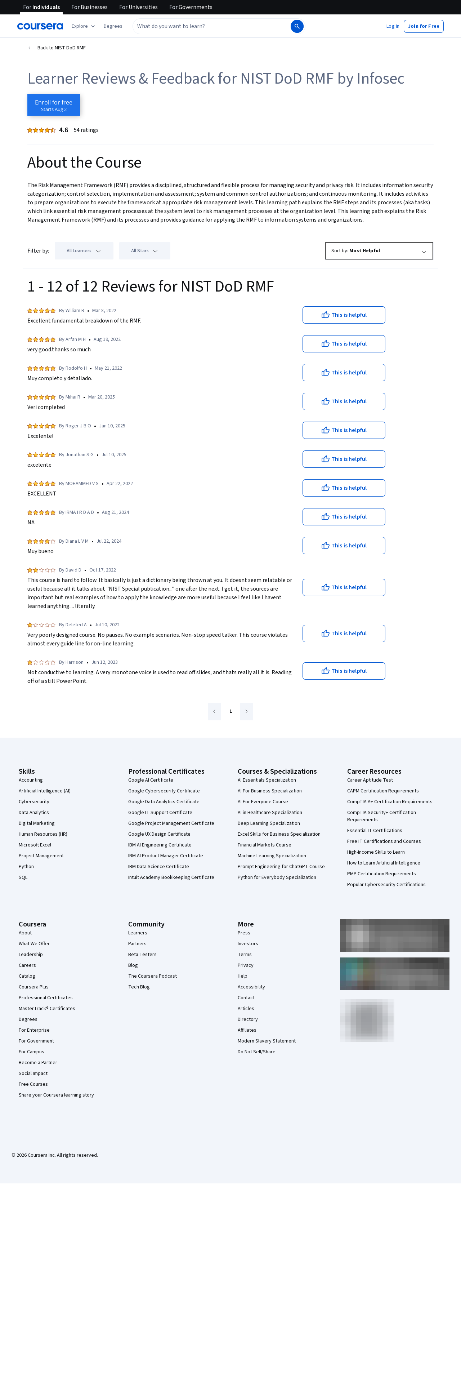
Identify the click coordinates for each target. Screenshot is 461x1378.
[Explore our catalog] (84, 26)
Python (26, 866)
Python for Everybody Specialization (277, 877)
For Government (36, 1041)
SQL (23, 877)
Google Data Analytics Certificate (164, 801)
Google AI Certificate (150, 780)
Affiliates (247, 1030)
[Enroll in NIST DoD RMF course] (53, 105)
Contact (246, 997)
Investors (248, 943)
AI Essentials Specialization (267, 780)
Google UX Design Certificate (159, 834)
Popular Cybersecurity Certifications (386, 884)
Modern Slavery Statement (267, 1041)
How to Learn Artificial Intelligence (383, 863)
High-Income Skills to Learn (376, 852)
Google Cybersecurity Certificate (164, 791)
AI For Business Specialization (270, 791)
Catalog (27, 976)
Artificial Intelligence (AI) (45, 791)
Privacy (246, 965)
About (25, 933)
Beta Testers (142, 954)
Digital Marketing (37, 823)
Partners (137, 943)
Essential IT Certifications (374, 830)
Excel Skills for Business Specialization (279, 834)
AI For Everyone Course (263, 801)
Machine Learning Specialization (272, 855)
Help (242, 976)
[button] (113, 26)
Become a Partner (38, 1062)
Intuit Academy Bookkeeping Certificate (171, 877)
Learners (137, 933)
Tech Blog (139, 987)
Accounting (31, 780)
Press (244, 933)
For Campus (31, 1051)
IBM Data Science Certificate (158, 866)
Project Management (41, 855)
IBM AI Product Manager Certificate (165, 855)
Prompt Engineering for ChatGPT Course (281, 866)
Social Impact (33, 1073)
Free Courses (33, 1084)
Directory (248, 1019)
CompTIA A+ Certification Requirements (390, 801)
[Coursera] (40, 26)
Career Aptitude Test (370, 780)
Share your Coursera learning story (56, 1095)
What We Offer (34, 943)
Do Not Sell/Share (257, 1051)
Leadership (31, 954)
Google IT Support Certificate (160, 812)
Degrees (28, 1019)
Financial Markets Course (264, 845)
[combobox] (204, 26)
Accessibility (251, 987)
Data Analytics (34, 812)
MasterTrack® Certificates (47, 1008)
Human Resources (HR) (43, 834)
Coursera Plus (34, 987)
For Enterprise (34, 1030)
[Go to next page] (246, 711)
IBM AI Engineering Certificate (160, 845)
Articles (246, 1008)
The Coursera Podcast (152, 976)
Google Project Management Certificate (171, 823)
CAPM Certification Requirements (383, 791)
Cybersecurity (34, 801)
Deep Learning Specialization (269, 823)
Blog (133, 965)
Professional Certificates (46, 997)
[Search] (297, 26)
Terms (245, 954)
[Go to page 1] (230, 711)
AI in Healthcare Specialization (270, 812)
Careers (27, 965)
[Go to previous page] (214, 711)
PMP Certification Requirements (381, 873)
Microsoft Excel (35, 845)
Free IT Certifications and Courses (384, 841)
